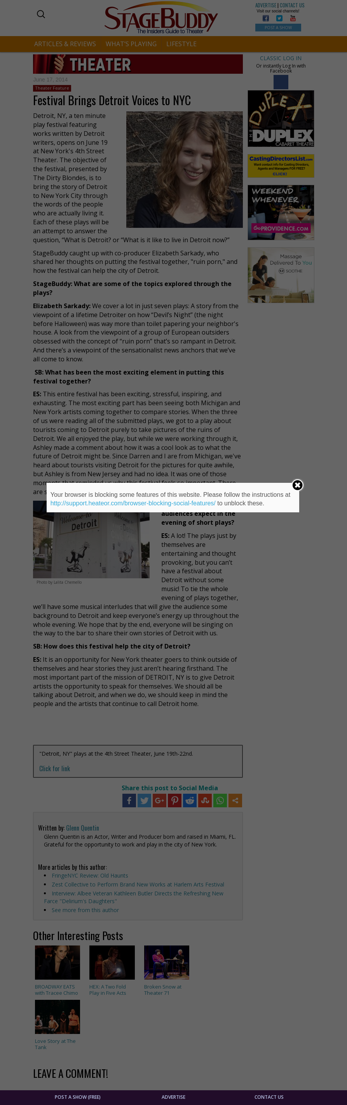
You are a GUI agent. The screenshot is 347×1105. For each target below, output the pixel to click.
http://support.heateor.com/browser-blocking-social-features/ (133, 503)
